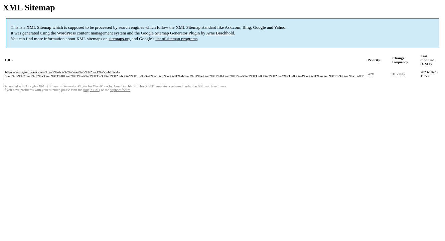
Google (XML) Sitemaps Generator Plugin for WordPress (67, 86)
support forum (120, 90)
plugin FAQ (91, 90)
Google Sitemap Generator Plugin (170, 32)
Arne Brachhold (220, 32)
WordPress (66, 32)
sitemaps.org (120, 38)
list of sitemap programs (176, 38)
